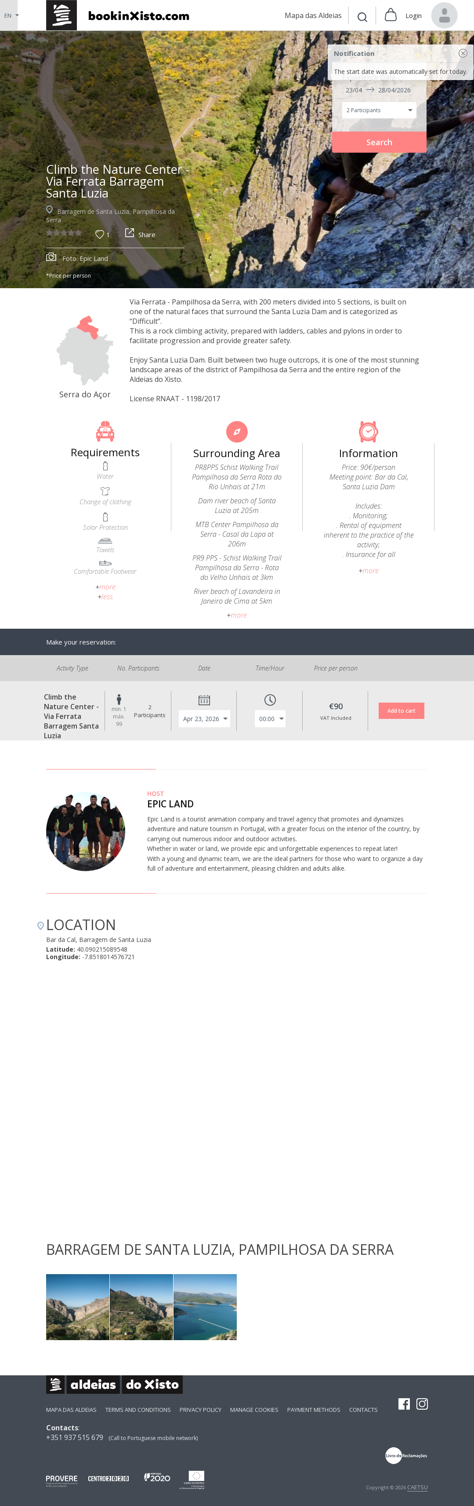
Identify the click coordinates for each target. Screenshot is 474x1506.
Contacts (363, 1410)
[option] (237, 159)
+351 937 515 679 (74, 1437)
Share (140, 234)
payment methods (313, 1410)
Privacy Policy (200, 1410)
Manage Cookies (254, 1410)
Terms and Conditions (138, 1410)
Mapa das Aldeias (71, 1410)
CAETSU (417, 1487)
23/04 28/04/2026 (378, 90)
